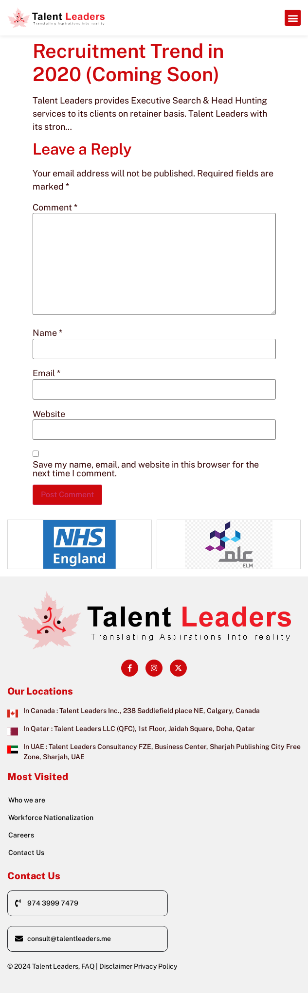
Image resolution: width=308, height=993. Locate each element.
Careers (21, 835)
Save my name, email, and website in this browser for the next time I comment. (146, 469)
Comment (55, 207)
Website (49, 414)
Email (46, 373)
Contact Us (26, 852)
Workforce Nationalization (50, 817)
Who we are (26, 800)
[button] (293, 18)
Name (47, 333)
